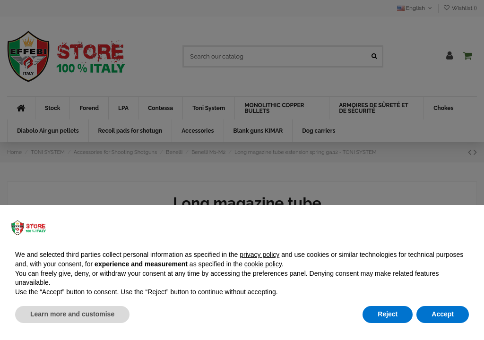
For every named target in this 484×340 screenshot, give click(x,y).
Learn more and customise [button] (72, 314)
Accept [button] (443, 314)
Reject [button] (388, 314)
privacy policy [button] (259, 254)
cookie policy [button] (263, 264)
